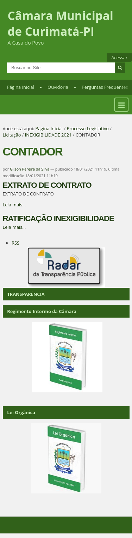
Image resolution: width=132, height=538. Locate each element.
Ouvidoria (58, 87)
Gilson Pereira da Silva (29, 169)
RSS (15, 243)
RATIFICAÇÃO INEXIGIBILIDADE (58, 218)
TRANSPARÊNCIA (25, 294)
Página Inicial (20, 87)
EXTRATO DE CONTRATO (47, 185)
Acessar (119, 57)
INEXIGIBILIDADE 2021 (48, 135)
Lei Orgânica (21, 412)
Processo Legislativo (88, 128)
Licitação (12, 135)
